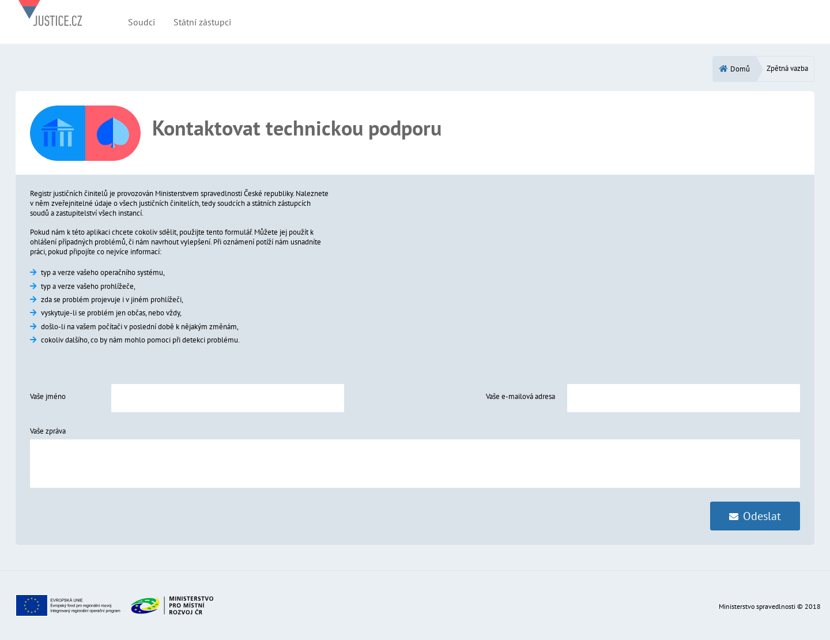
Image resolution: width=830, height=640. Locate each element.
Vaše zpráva (48, 431)
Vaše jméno (48, 396)
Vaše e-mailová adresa (520, 396)
